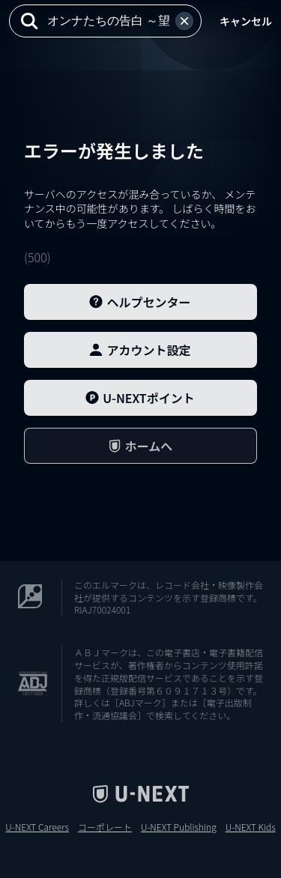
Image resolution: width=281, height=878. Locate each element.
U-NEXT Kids (251, 827)
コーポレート (105, 827)
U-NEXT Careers (37, 827)
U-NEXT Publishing (179, 827)
